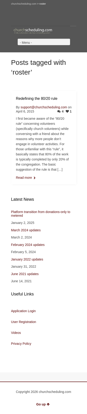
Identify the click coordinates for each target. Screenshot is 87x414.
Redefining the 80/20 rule (37, 98)
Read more (24, 177)
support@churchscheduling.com (44, 107)
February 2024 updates (28, 245)
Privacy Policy (21, 343)
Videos (16, 333)
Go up (42, 404)
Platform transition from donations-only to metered (40, 213)
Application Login (23, 311)
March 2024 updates (26, 230)
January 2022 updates (27, 259)
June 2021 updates (25, 274)
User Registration (23, 322)
